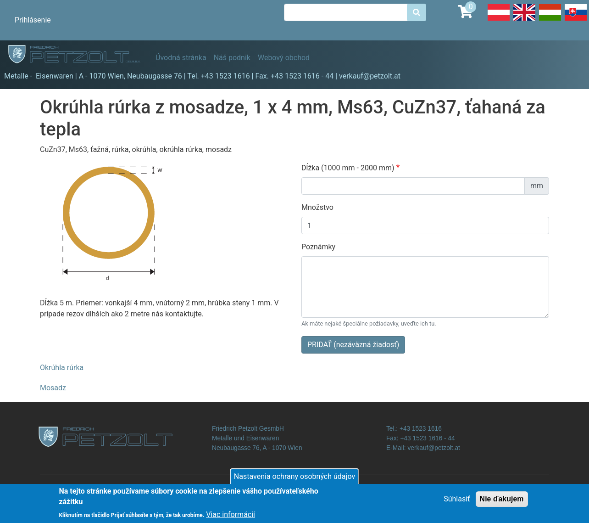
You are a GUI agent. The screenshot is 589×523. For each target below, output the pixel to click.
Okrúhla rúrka (61, 367)
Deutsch (499, 20)
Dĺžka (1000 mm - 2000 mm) (348, 167)
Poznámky (318, 246)
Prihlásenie (33, 20)
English (524, 20)
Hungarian (550, 20)
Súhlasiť (457, 502)
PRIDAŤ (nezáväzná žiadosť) (353, 344)
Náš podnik (232, 57)
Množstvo (317, 207)
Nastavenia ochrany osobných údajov (294, 480)
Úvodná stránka (181, 57)
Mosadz (53, 387)
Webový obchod (284, 57)
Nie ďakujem (502, 502)
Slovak (576, 20)
